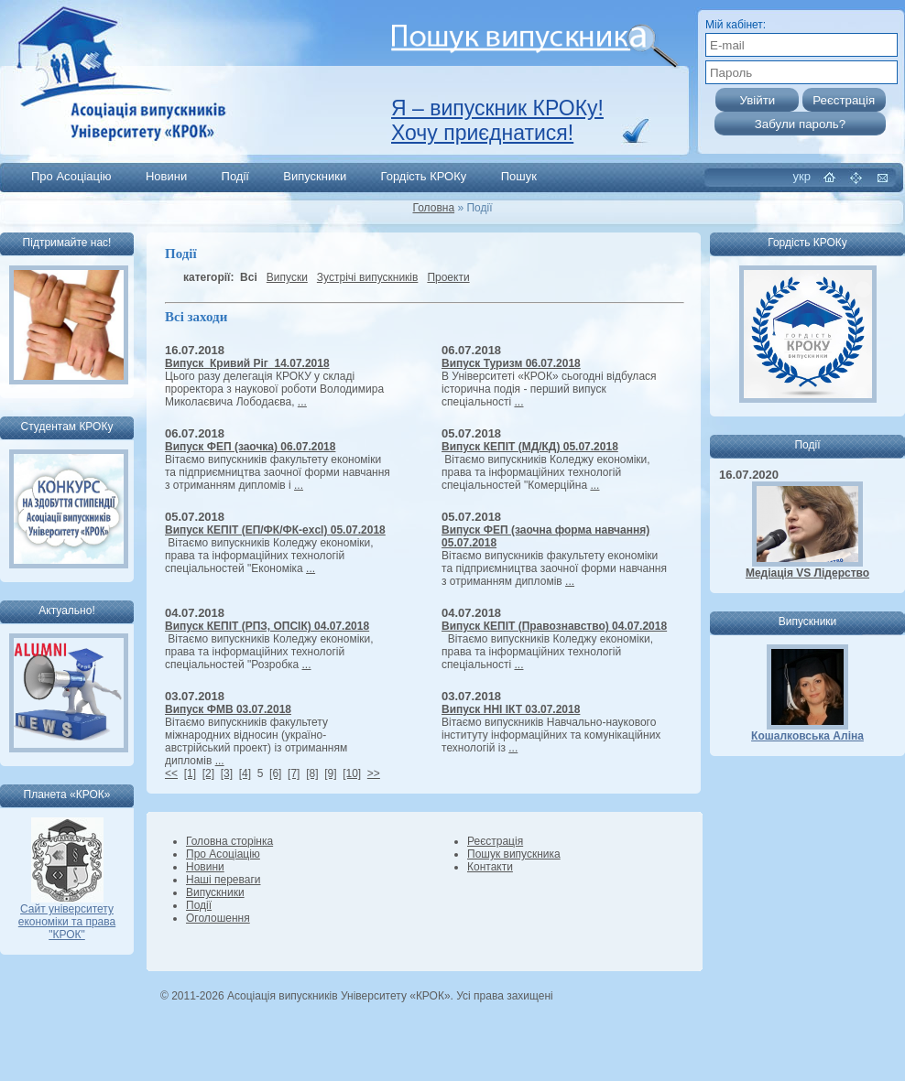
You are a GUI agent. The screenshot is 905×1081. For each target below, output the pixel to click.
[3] (227, 773)
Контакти (490, 866)
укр (802, 176)
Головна (434, 207)
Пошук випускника (514, 854)
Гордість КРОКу (424, 176)
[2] (208, 773)
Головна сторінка (229, 841)
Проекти (448, 277)
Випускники (314, 176)
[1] (190, 773)
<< (171, 773)
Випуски (287, 277)
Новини (166, 176)
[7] (294, 773)
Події (235, 176)
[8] (312, 773)
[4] (245, 773)
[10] (352, 773)
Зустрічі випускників (368, 277)
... (302, 401)
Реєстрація (495, 841)
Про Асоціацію (71, 176)
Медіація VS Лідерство (807, 573)
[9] (330, 773)
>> (373, 773)
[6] (275, 773)
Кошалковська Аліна (807, 736)
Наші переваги (223, 879)
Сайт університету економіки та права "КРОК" (66, 916)
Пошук (519, 176)
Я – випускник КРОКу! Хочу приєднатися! (497, 120)
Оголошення (218, 918)
